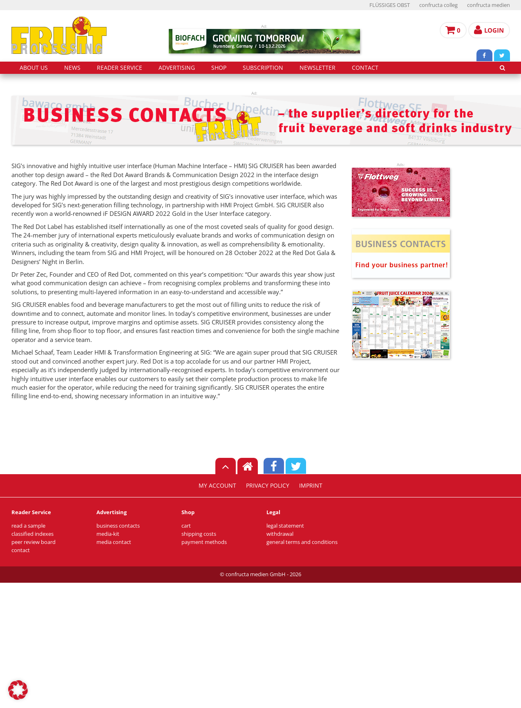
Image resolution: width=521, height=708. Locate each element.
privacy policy (267, 485)
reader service (119, 67)
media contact (113, 542)
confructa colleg (438, 5)
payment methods (204, 542)
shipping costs (198, 533)
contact (365, 67)
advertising (177, 67)
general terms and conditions (302, 542)
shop (218, 67)
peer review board (33, 542)
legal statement (285, 525)
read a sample (28, 525)
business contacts (118, 525)
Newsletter (317, 67)
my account (217, 485)
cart (186, 525)
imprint (310, 485)
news (72, 67)
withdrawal (279, 533)
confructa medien (488, 5)
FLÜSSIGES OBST (389, 5)
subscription (263, 67)
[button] (18, 690)
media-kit (107, 533)
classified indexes (32, 533)
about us (34, 67)
